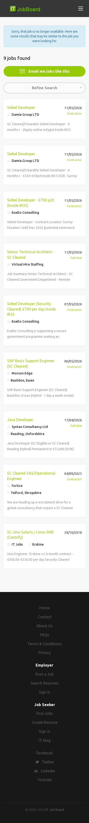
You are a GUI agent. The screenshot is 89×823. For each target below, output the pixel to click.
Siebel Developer (21, 107)
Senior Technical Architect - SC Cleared (30, 254)
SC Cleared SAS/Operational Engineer (31, 476)
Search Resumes (45, 683)
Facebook (44, 753)
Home (44, 608)
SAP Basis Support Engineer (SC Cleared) (31, 363)
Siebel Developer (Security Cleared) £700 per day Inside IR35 (31, 309)
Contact (45, 617)
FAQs (44, 635)
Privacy (44, 652)
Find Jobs (44, 713)
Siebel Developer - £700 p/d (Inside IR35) (30, 203)
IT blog (44, 740)
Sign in (44, 692)
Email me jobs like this (49, 71)
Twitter (48, 762)
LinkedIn (48, 771)
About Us (45, 626)
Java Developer (20, 420)
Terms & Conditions (44, 644)
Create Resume (44, 722)
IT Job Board (55, 810)
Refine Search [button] (44, 88)
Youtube (44, 780)
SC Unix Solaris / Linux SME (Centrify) (30, 535)
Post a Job (44, 674)
